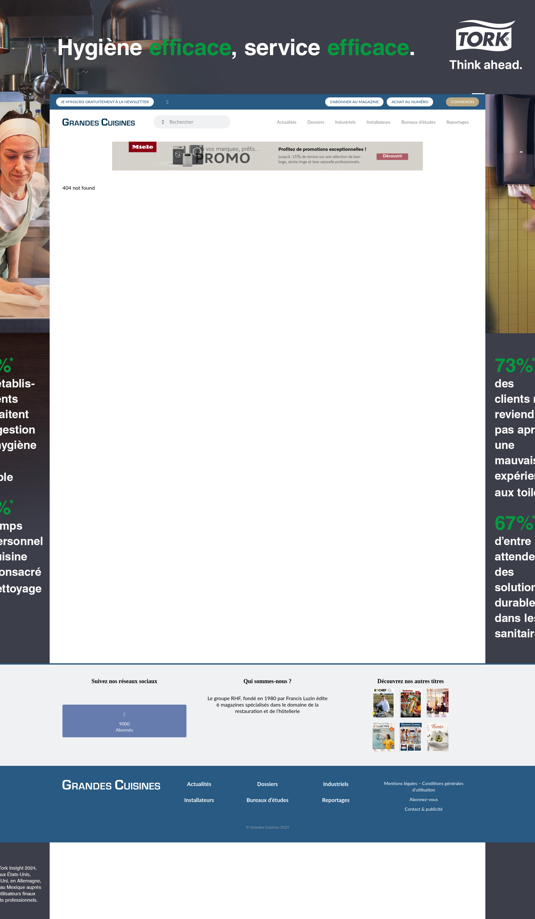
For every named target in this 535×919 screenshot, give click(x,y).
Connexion (462, 101)
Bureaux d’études (418, 122)
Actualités (286, 122)
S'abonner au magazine (354, 101)
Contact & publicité (423, 809)
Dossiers (315, 122)
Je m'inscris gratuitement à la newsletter (105, 101)
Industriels (345, 122)
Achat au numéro (409, 101)
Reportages (457, 122)
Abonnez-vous (423, 799)
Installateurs (378, 122)
